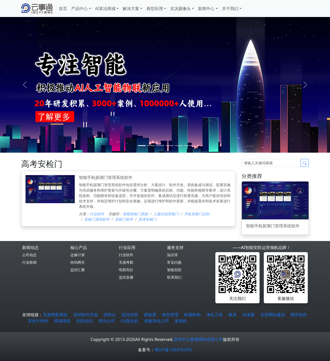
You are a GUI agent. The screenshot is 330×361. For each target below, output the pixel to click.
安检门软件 (124, 219)
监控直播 (126, 277)
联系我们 (174, 277)
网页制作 (299, 314)
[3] (170, 146)
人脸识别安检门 (166, 213)
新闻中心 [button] (206, 8)
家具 (232, 314)
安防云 (110, 314)
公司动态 (29, 254)
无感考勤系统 (55, 314)
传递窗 (248, 314)
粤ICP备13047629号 (173, 350)
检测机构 (192, 314)
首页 (63, 8)
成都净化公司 (156, 321)
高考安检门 (147, 219)
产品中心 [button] (79, 8)
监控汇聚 (77, 269)
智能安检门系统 (135, 213)
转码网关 (77, 262)
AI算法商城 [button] (105, 8)
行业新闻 (29, 262)
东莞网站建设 (272, 314)
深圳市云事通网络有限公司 (198, 339)
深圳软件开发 (85, 314)
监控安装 (130, 314)
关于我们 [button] (230, 8)
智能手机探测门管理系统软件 (106, 177)
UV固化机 (129, 321)
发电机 (181, 321)
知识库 (172, 254)
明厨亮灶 (126, 269)
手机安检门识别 (196, 213)
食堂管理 (170, 314)
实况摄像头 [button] (180, 8)
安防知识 (84, 321)
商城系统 (62, 321)
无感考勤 (126, 262)
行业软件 (97, 213)
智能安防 (174, 269)
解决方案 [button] (131, 8)
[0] (142, 146)
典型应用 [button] (154, 8)
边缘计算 (77, 254)
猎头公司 (106, 321)
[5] (188, 146)
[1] (151, 146)
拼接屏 (150, 314)
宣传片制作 (38, 321)
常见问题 (174, 262)
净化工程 (214, 314)
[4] (179, 146)
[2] (160, 146)
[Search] (271, 163)
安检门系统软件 (97, 219)
